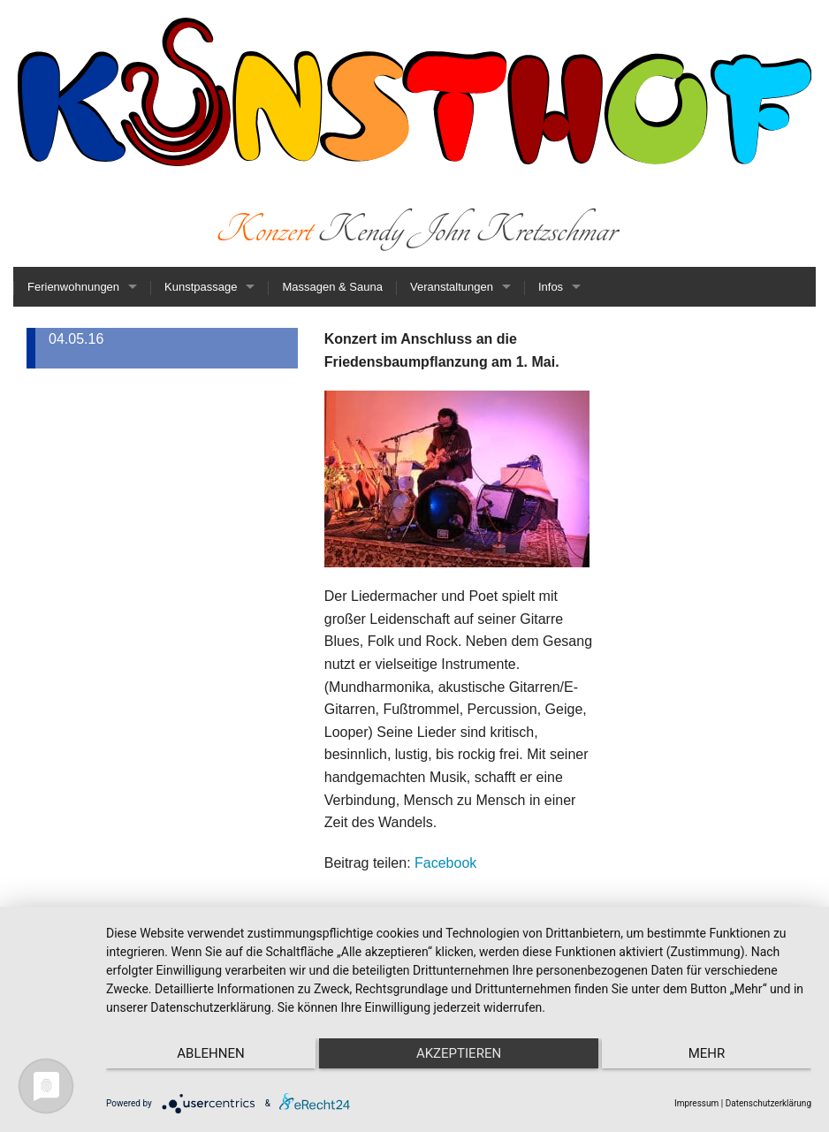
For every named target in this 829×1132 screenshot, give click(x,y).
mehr (707, 1053)
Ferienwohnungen (73, 286)
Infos (550, 286)
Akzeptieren (458, 1053)
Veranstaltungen (451, 286)
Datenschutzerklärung (768, 1103)
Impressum (696, 1103)
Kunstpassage (200, 286)
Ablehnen (210, 1053)
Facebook (445, 862)
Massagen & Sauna (332, 286)
